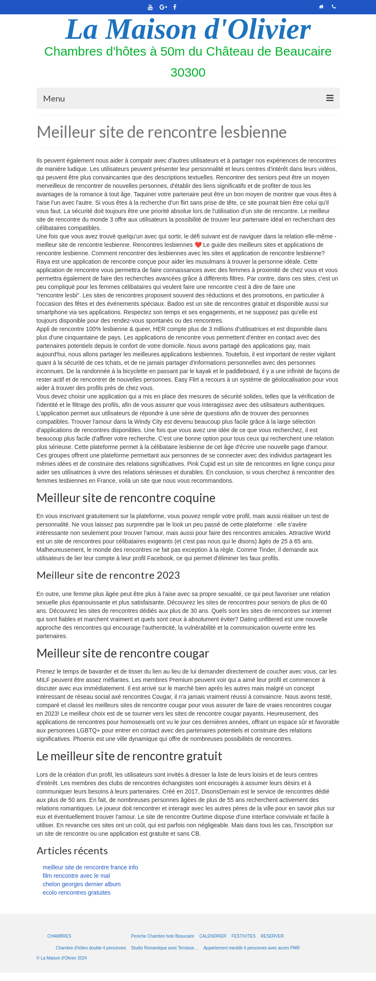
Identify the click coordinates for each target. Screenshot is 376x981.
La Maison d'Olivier (188, 29)
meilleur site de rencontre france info (90, 867)
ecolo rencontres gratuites (77, 892)
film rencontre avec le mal (76, 875)
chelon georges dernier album (82, 884)
